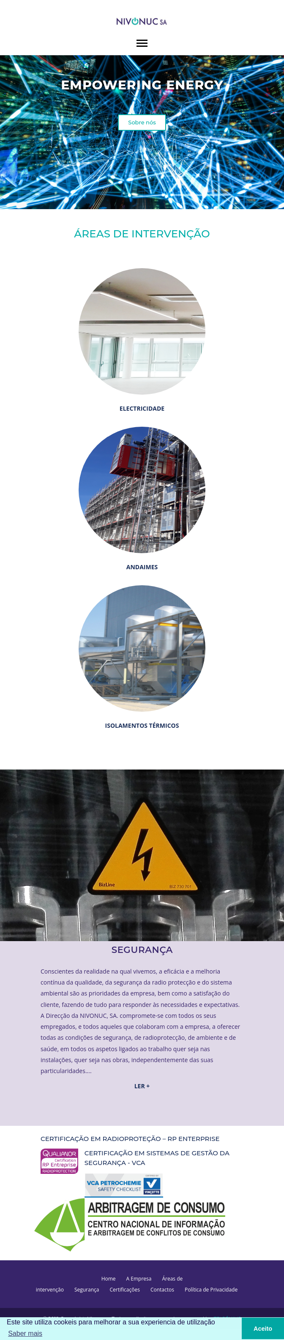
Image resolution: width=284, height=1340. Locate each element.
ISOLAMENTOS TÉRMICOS (142, 725)
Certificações (124, 1289)
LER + (142, 1086)
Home (108, 1278)
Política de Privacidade (211, 1289)
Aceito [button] (263, 1328)
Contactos (162, 1289)
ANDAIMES (142, 567)
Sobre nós (142, 122)
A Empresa (139, 1278)
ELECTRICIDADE (142, 408)
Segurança (86, 1289)
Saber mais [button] (25, 1333)
